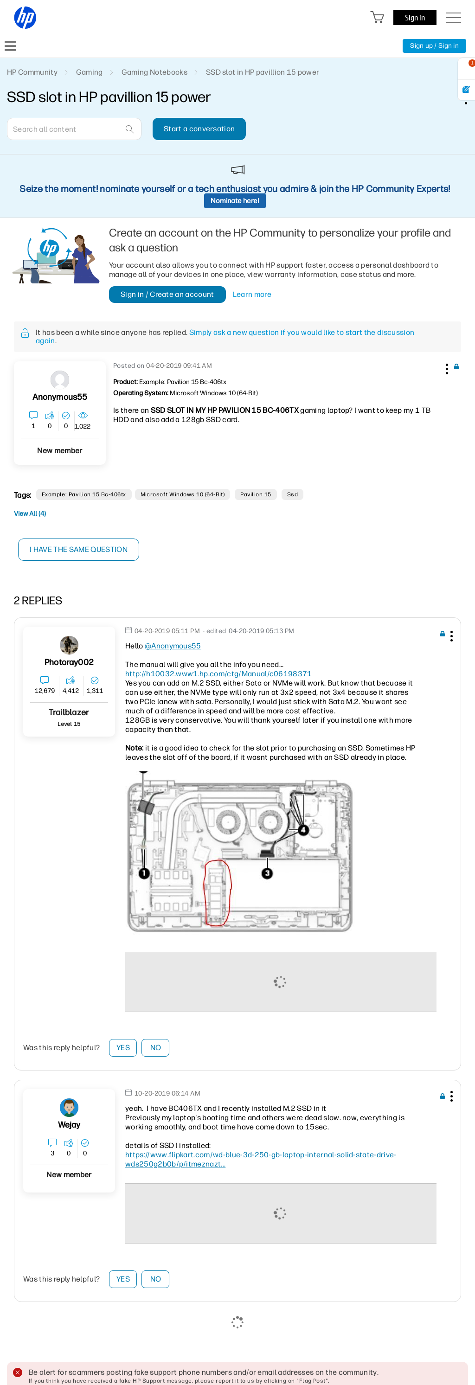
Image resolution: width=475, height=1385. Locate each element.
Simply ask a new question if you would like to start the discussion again (225, 336)
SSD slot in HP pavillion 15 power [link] (263, 72)
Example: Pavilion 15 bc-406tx (84, 494)
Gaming (89, 72)
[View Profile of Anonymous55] (60, 397)
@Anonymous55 (173, 645)
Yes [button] (123, 1047)
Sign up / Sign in (434, 46)
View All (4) (30, 514)
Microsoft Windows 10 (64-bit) (183, 494)
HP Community (32, 72)
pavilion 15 (255, 494)
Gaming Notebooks (154, 72)
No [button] (155, 1047)
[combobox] (74, 129)
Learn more (252, 294)
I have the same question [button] (79, 549)
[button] (445, 367)
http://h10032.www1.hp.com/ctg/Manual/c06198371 (218, 673)
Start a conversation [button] (199, 128)
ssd (292, 494)
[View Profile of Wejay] (69, 1125)
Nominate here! (235, 201)
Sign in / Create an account (167, 294)
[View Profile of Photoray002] (69, 662)
